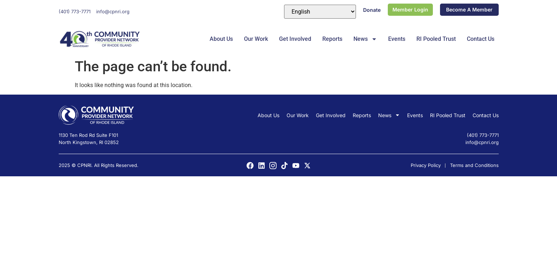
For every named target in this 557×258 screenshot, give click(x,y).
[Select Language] (320, 12)
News (365, 39)
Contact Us (480, 38)
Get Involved (295, 38)
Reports (332, 38)
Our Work (256, 38)
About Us (221, 38)
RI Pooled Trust (436, 38)
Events (396, 38)
